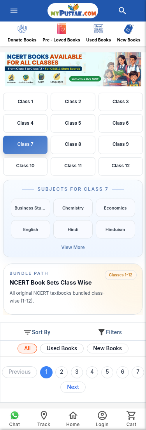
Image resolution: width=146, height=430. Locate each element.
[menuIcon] (14, 11)
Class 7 (25, 144)
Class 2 (73, 101)
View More (73, 247)
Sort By (36, 332)
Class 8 (73, 144)
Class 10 (25, 165)
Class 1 (25, 101)
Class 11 (72, 165)
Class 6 (121, 123)
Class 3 (121, 101)
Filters (109, 332)
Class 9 (121, 144)
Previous (20, 372)
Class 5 (73, 123)
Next (73, 387)
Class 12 (121, 165)
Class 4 (25, 123)
